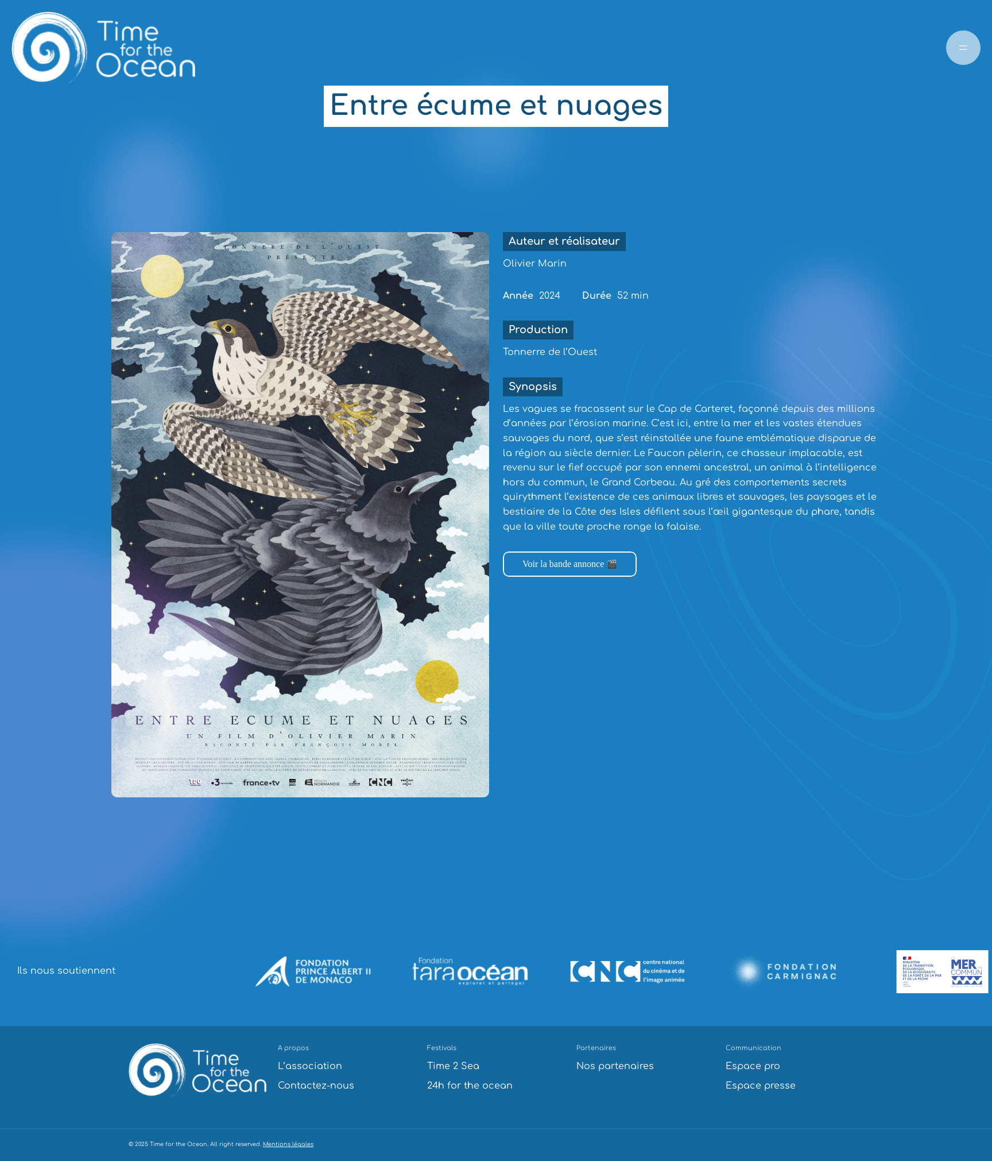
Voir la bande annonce (563, 564)
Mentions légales (288, 1144)
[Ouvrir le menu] (963, 47)
